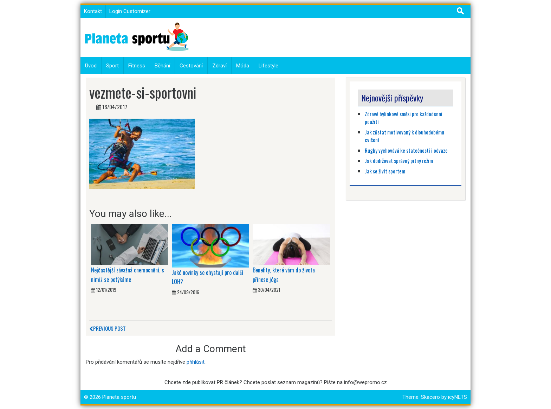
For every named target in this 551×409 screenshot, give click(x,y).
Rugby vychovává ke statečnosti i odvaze (406, 150)
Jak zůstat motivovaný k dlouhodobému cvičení (404, 136)
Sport (112, 65)
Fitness (136, 65)
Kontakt (93, 11)
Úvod (91, 65)
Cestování (191, 65)
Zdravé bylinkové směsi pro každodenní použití (403, 118)
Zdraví (219, 65)
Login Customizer (129, 11)
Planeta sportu (119, 397)
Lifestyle (268, 65)
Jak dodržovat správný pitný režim (399, 160)
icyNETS (457, 397)
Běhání (162, 65)
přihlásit (196, 362)
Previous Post (107, 328)
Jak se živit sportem (385, 171)
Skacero (430, 397)
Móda (242, 65)
